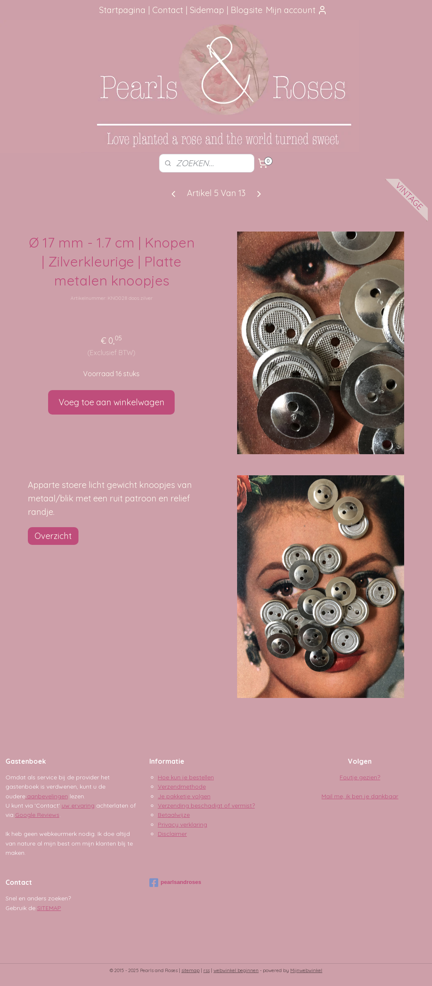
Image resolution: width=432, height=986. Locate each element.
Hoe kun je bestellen (186, 777)
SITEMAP (49, 908)
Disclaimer (172, 834)
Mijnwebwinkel (306, 970)
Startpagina (122, 10)
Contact (167, 10)
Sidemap (207, 10)
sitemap (190, 970)
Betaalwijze (174, 815)
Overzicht (53, 536)
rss (206, 970)
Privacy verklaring (182, 824)
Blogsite (246, 10)
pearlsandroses (175, 883)
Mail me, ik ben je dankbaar (359, 796)
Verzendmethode (182, 786)
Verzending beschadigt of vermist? (206, 805)
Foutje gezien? (360, 777)
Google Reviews (37, 815)
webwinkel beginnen (236, 970)
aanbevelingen (46, 796)
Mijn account (296, 10)
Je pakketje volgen (184, 796)
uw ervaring (78, 805)
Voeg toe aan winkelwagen (112, 402)
